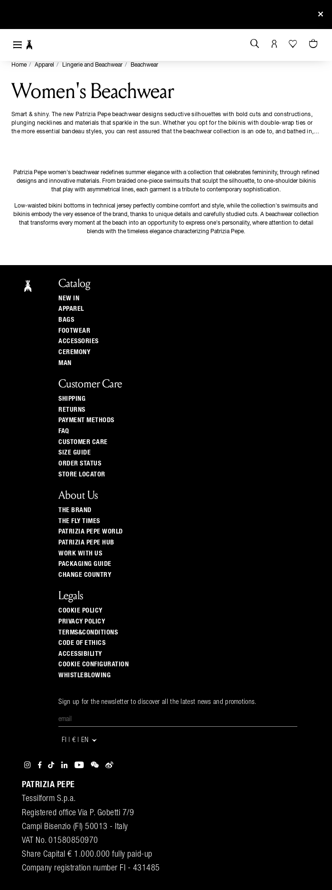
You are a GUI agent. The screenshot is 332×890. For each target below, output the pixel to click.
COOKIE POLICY (80, 610)
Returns (71, 409)
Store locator (81, 474)
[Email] (177, 719)
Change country (84, 575)
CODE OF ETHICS (81, 643)
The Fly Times (79, 521)
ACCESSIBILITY (80, 654)
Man (65, 363)
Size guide (74, 452)
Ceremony (74, 352)
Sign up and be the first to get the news (166, 14)
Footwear (74, 330)
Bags (66, 319)
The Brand (75, 510)
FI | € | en (80, 740)
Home (19, 65)
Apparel (44, 65)
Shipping (71, 399)
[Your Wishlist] (294, 43)
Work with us (80, 553)
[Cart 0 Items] (314, 44)
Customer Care (83, 442)
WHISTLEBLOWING (84, 675)
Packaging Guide (85, 564)
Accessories (78, 341)
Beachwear (144, 65)
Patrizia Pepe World (90, 531)
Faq (63, 431)
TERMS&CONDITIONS (88, 632)
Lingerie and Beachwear (92, 65)
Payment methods (86, 420)
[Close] (320, 14)
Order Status (79, 463)
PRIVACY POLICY (81, 621)
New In (68, 298)
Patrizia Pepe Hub (86, 542)
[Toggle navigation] (17, 45)
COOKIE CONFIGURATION (93, 664)
